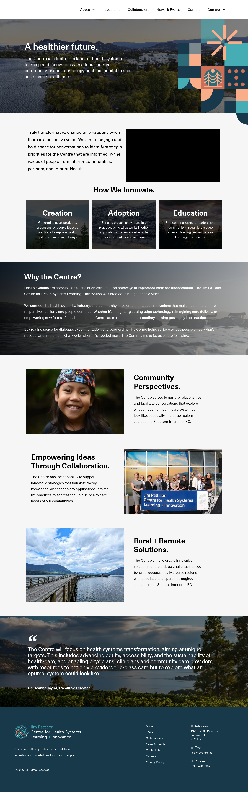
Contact (217, 9)
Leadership (111, 9)
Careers (194, 9)
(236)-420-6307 (200, 766)
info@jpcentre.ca (202, 752)
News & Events (168, 9)
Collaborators (138, 9)
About (87, 9)
